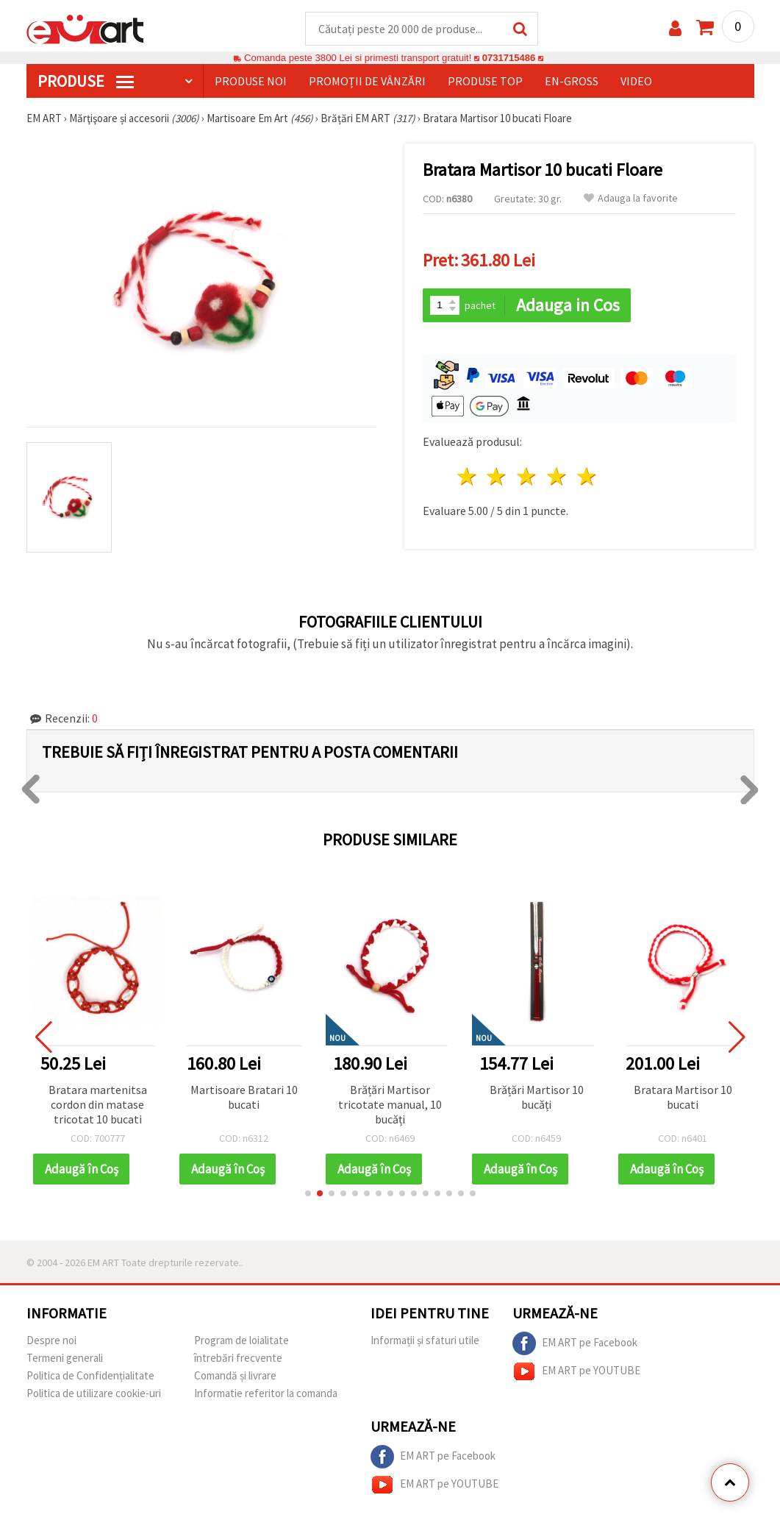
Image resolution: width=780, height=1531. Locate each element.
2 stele (497, 477)
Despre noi (51, 1341)
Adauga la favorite (631, 199)
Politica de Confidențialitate (90, 1376)
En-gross (571, 81)
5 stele (587, 477)
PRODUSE (85, 81)
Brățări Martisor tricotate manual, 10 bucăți (390, 1105)
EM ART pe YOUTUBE (576, 1372)
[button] (308, 1194)
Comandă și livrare (235, 1376)
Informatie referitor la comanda (265, 1394)
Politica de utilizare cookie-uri (93, 1394)
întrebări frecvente (238, 1358)
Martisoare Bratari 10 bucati (244, 1097)
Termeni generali (64, 1358)
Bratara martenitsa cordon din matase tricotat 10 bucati (98, 1105)
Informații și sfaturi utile (425, 1341)
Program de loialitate (241, 1341)
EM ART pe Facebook (574, 1344)
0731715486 (508, 58)
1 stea (467, 477)
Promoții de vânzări (367, 81)
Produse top (485, 81)
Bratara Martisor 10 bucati (683, 1097)
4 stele (558, 477)
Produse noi (251, 81)
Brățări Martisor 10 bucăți (537, 1097)
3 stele (527, 477)
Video (636, 81)
